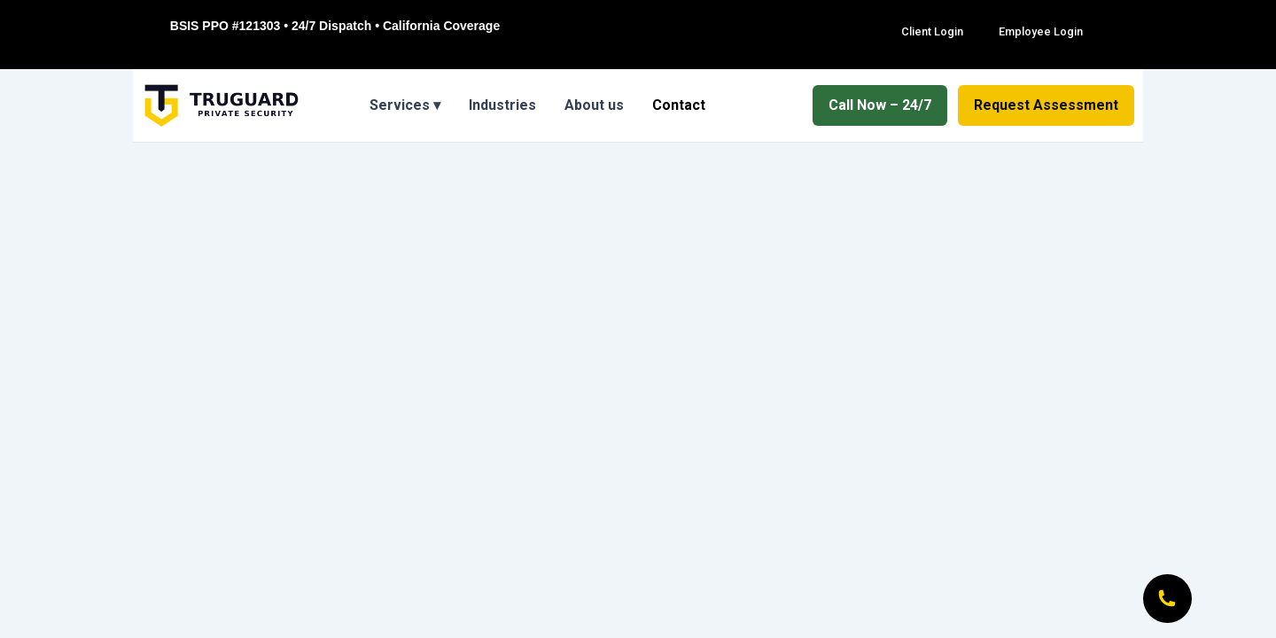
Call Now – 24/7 (880, 105)
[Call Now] (1165, 596)
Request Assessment (1046, 105)
